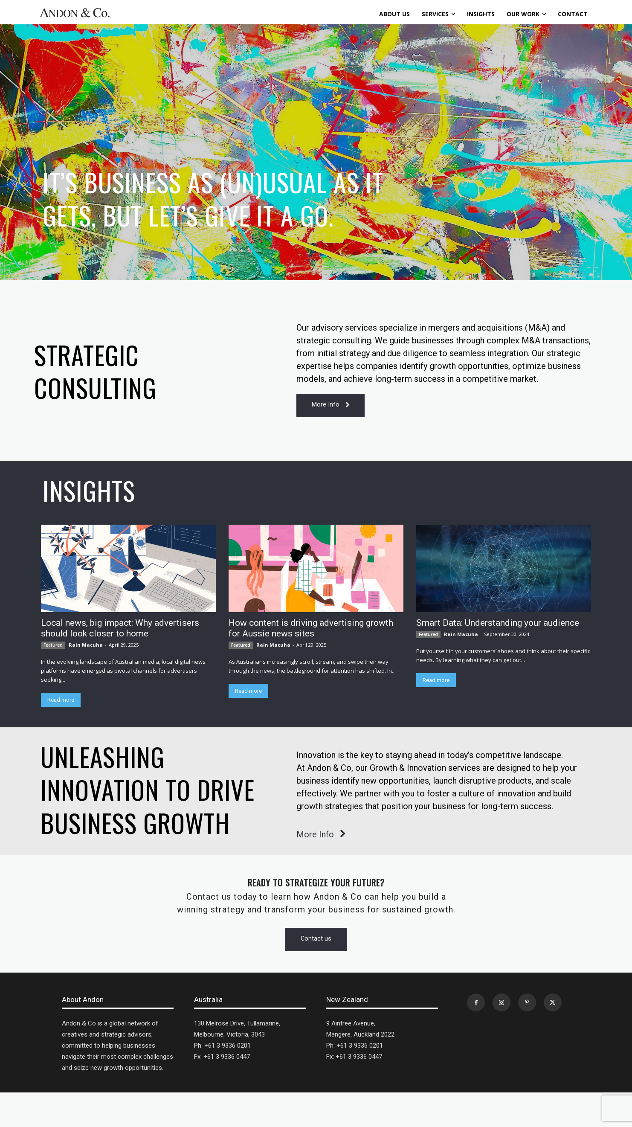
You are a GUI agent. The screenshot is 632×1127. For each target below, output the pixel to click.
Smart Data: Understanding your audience (497, 623)
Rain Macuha (86, 645)
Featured (53, 645)
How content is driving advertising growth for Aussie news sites (311, 628)
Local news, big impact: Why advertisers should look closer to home (120, 628)
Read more (60, 700)
